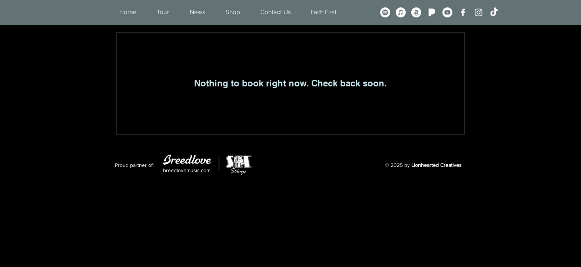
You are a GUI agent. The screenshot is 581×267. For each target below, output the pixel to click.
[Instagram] (479, 12)
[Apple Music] (401, 12)
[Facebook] (463, 12)
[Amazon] (416, 12)
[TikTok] (494, 12)
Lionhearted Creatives (436, 165)
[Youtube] (447, 12)
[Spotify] (385, 12)
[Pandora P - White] (432, 12)
